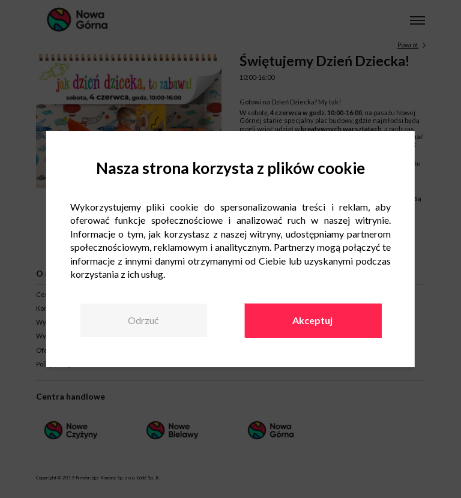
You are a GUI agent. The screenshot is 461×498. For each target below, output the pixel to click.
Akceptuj (312, 320)
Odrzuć (143, 320)
